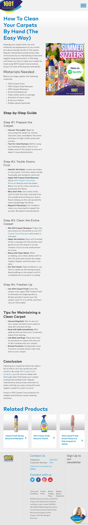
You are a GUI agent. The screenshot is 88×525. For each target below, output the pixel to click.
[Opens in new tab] (32, 480)
